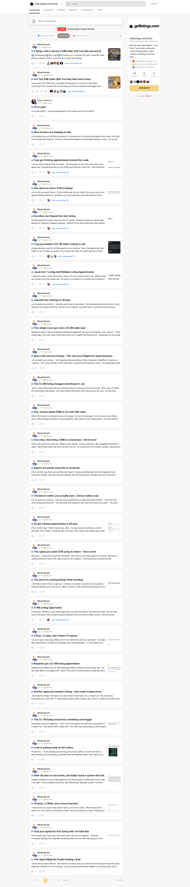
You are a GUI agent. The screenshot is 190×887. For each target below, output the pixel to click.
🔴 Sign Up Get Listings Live (144, 61)
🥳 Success (63, 36)
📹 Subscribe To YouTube (143, 67)
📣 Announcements (80, 36)
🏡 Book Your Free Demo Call (144, 64)
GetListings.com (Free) (141, 38)
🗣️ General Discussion (46, 36)
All (32, 36)
